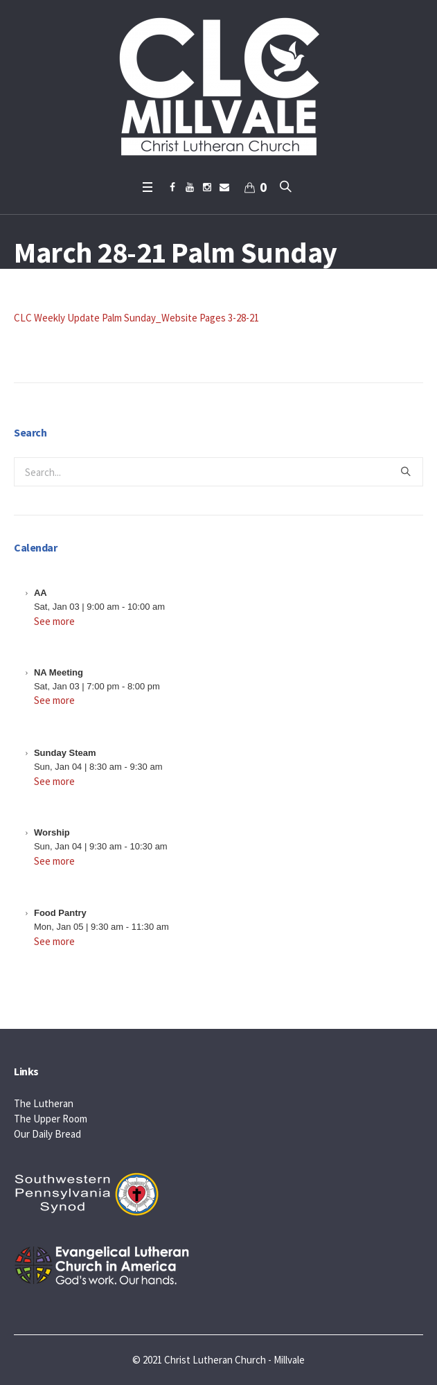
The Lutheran (43, 1103)
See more (54, 621)
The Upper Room (50, 1118)
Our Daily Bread (47, 1133)
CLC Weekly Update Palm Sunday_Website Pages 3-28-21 (136, 317)
